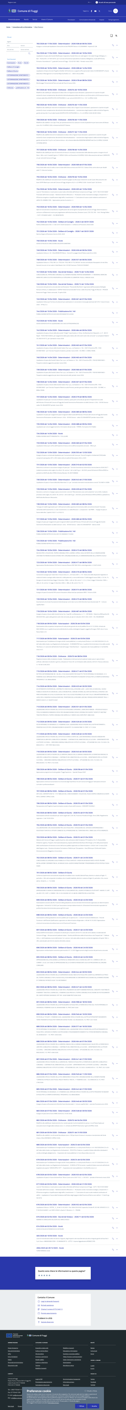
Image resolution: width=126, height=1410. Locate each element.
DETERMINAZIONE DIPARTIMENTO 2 (18, 79)
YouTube (93, 1385)
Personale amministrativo (15, 1362)
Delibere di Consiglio (13, 67)
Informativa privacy (68, 1382)
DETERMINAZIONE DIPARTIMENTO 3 (18, 83)
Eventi (92, 1368)
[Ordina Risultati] (116, 35)
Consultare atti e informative (22, 27)
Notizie (92, 1348)
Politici (10, 1360)
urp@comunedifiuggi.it (19, 1395)
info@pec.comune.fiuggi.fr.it (19, 1398)
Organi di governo (13, 1348)
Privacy (20, 1406)
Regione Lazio (12, 2)
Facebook (93, 1382)
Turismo (37, 1365)
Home (8, 27)
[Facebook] (91, 11)
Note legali (66, 1385)
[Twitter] (99, 11)
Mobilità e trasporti (40, 1368)
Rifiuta (81, 1406)
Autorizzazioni (11, 63)
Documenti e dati (13, 1365)
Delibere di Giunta (12, 71)
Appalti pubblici (39, 1360)
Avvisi (19, 63)
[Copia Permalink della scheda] (112, 45)
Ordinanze (10, 88)
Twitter (93, 1379)
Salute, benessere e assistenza (72, 1360)
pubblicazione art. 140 (22, 88)
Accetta (94, 1406)
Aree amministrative (14, 1351)
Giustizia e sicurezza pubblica (71, 1354)
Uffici (9, 1354)
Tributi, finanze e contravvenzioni (72, 1357)
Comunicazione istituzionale (87, 20)
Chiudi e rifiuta (92, 1391)
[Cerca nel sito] (115, 11)
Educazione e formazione (70, 1351)
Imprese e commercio (41, 1357)
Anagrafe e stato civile (41, 1348)
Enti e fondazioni (13, 1357)
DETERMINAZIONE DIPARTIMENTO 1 (18, 75)
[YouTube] (95, 11)
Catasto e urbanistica (41, 1362)
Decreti (26, 63)
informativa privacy (53, 1403)
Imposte (101, 20)
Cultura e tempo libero (41, 1351)
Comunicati (94, 1351)
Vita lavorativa (39, 1354)
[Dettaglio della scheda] (116, 45)
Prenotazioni (71, 20)
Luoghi (92, 1366)
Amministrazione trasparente (71, 1379)
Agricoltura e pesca (68, 1365)
